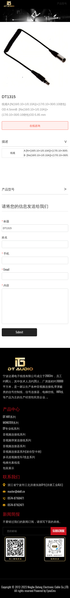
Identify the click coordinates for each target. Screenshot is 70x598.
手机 (5, 253)
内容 (5, 285)
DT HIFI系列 (9, 417)
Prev (6, 56)
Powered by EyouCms (44, 591)
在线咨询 (35, 125)
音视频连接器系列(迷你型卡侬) (22, 451)
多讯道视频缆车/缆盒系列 (19, 457)
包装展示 (8, 468)
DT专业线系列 (11, 428)
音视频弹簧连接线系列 (17, 440)
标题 (5, 221)
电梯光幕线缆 (11, 462)
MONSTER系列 (11, 423)
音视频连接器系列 (14, 446)
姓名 (4, 237)
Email (5, 269)
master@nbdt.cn (16, 491)
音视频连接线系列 (14, 434)
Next (63, 56)
